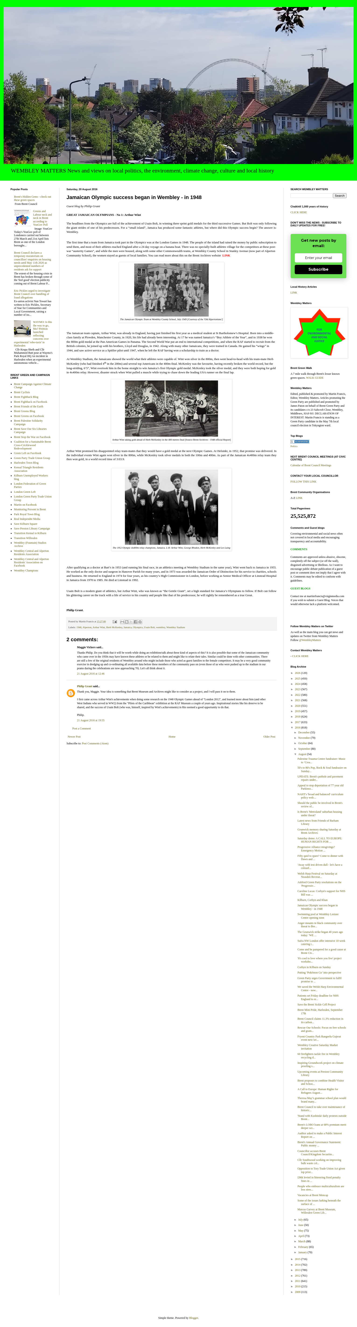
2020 (298, 705)
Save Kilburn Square (25, 523)
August (302, 754)
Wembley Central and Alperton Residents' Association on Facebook (31, 562)
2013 (298, 1270)
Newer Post (74, 736)
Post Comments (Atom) (95, 743)
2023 (298, 689)
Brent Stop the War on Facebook (32, 437)
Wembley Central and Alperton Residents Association (31, 552)
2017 (298, 722)
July (301, 1219)
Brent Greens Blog (24, 411)
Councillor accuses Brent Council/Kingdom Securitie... (316, 1152)
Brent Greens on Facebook (29, 416)
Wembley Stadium (175, 627)
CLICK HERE (298, 212)
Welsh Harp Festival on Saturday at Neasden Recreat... (317, 875)
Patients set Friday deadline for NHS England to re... (318, 997)
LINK (293, 292)
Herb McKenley (114, 627)
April (301, 1236)
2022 (298, 695)
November (304, 737)
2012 (298, 1275)
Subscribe (318, 269)
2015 (298, 1259)
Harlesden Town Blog (26, 462)
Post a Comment (81, 728)
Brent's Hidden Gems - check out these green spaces (32, 198)
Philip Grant (84, 686)
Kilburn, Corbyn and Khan (313, 900)
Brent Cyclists (22, 392)
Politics (294, 446)
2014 (298, 1264)
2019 (298, 711)
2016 (298, 727)
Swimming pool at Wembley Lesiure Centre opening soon (318, 916)
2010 (298, 1286)
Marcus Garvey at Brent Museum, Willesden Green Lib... (317, 1211)
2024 (298, 684)
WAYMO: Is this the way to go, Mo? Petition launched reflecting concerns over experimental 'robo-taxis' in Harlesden (33, 333)
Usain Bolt (149, 627)
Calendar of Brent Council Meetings (310, 465)
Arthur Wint (99, 627)
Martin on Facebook (25, 504)
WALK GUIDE (315, 377)
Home (172, 736)
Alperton (87, 627)
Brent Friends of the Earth (28, 406)
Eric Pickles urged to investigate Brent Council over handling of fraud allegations (32, 294)
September (304, 748)
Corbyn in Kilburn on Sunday (314, 967)
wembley (160, 627)
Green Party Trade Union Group (32, 458)
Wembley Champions (26, 570)
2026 (298, 673)
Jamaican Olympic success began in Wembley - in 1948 (318, 907)
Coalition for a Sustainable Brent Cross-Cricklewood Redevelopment (32, 445)
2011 (298, 1281)
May (301, 1230)
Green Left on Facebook (27, 453)
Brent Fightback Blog (26, 397)
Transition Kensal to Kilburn (30, 533)
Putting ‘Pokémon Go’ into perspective (319, 972)
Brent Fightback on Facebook (30, 401)
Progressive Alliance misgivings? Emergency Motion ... (316, 848)
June (301, 1225)
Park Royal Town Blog (27, 514)
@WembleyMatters (310, 640)
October (303, 743)
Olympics (138, 627)
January (303, 1252)
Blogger (193, 1318)
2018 (298, 716)
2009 (298, 1292)
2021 (298, 700)
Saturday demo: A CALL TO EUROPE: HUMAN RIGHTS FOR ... (320, 840)
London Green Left (25, 492)
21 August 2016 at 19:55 (91, 720)
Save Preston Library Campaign (32, 528)
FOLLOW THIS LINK (303, 481)
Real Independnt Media (27, 519)
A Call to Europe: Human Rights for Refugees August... (318, 1091)
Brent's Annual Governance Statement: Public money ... (319, 1144)
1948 (78, 627)
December (304, 732)
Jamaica (128, 627)
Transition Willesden (25, 538)
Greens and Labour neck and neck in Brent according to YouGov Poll (42, 218)
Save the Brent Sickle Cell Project (317, 1004)
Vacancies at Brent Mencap (313, 1195)
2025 (298, 678)
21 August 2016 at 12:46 (91, 673)
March (302, 1241)
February (303, 1247)
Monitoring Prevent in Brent (30, 509)
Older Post (269, 736)
